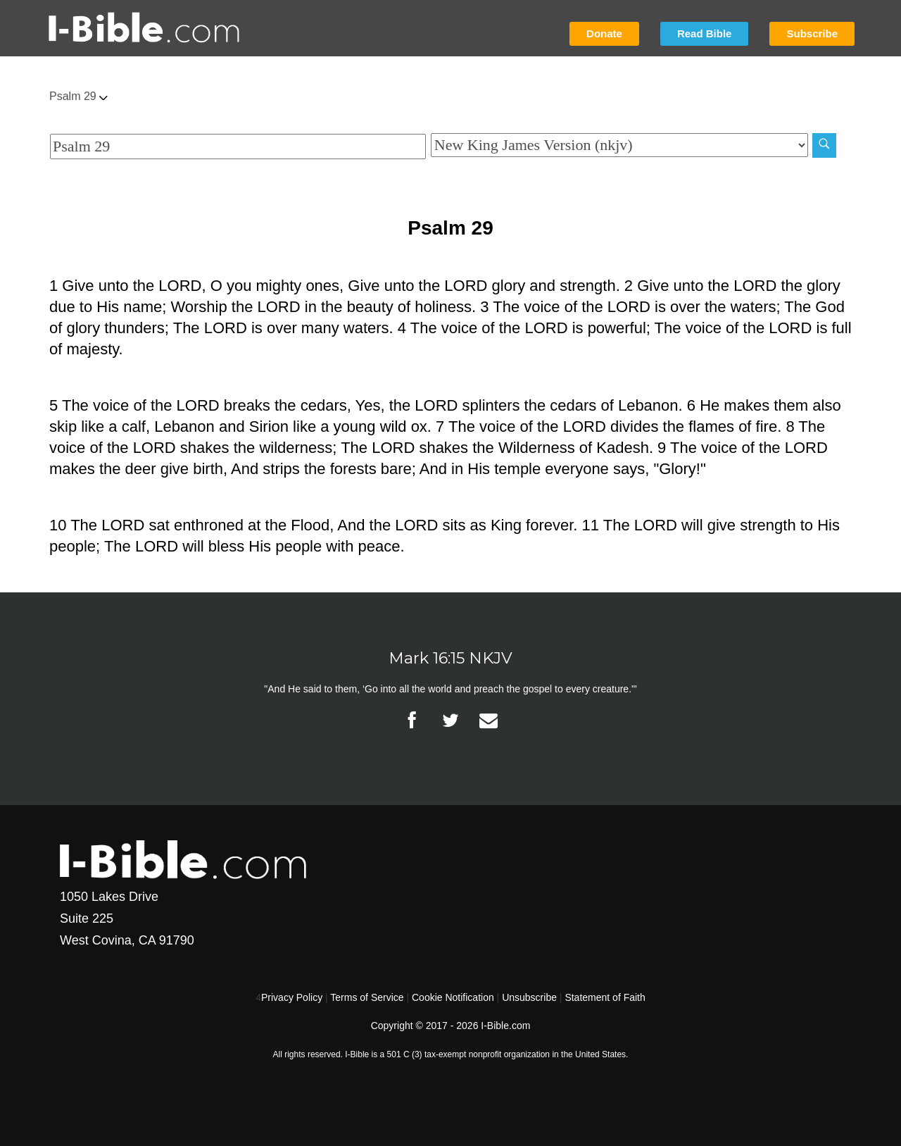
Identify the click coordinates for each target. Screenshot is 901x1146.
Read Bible (704, 33)
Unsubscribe (529, 997)
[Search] (824, 145)
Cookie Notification (453, 997)
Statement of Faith (605, 997)
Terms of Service (366, 997)
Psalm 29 (78, 96)
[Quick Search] (238, 146)
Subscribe (812, 33)
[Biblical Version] (619, 145)
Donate (604, 33)
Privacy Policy (291, 997)
